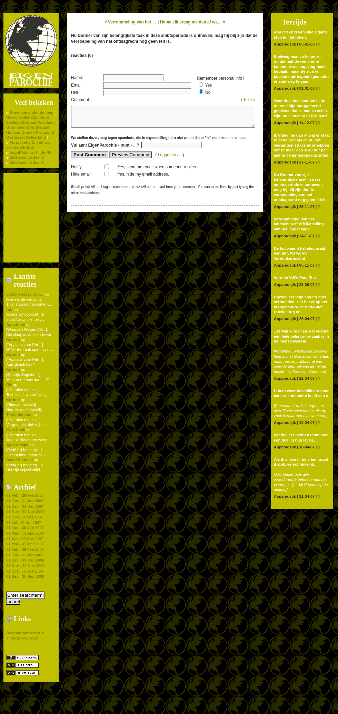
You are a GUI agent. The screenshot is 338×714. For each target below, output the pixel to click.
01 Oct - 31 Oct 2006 (24, 571)
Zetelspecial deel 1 (27, 162)
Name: (77, 77)
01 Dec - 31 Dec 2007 (25, 506)
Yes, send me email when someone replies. (157, 170)
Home (165, 22)
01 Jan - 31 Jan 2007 (24, 555)
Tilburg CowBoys (22, 638)
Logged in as (170, 158)
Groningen (16, 127)
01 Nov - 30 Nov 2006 (25, 566)
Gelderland (36, 137)
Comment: (80, 99)
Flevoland (45, 132)
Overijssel (15, 137)
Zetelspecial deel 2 (27, 157)
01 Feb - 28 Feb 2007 (25, 549)
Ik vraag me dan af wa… (198, 22)
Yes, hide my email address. (143, 177)
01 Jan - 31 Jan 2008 (24, 501)
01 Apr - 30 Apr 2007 (24, 539)
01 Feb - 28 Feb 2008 (25, 495)
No (207, 92)
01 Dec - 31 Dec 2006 (25, 560)
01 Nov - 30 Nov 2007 (25, 511)
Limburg (41, 117)
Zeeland (13, 122)
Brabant (29, 122)
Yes (208, 85)
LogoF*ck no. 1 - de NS (31, 152)
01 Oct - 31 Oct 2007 (24, 517)
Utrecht (28, 132)
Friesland (46, 122)
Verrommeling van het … (132, 22)
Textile (249, 99)
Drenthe (34, 127)
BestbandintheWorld (25, 633)
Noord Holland (19, 117)
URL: (75, 92)
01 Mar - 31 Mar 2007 (25, 544)
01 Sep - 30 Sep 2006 (25, 576)
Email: (76, 85)
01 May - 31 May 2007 (25, 533)
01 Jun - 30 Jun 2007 (25, 528)
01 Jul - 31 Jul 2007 (23, 522)
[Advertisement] (31, 217)
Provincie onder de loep (31, 112)
